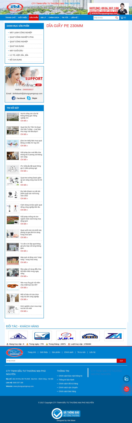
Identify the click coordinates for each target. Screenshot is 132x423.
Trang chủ (10, 17)
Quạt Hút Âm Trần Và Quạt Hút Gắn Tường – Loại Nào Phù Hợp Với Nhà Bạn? (30, 129)
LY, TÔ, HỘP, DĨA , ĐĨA (18, 55)
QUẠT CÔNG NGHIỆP (18, 42)
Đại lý (43, 17)
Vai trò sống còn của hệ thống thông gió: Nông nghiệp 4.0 (29, 116)
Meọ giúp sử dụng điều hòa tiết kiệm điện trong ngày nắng (30, 271)
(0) (123, 17)
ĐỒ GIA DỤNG (15, 60)
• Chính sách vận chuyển (67, 387)
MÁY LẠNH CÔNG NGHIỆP (20, 33)
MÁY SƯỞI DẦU (15, 51)
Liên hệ (74, 17)
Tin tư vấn (81, 352)
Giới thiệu (22, 17)
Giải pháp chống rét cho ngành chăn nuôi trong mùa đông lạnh (30, 219)
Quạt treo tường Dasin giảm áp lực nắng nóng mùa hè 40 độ (31, 180)
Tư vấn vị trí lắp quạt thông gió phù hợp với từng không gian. (30, 246)
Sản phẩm (34, 17)
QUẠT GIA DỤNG (16, 46)
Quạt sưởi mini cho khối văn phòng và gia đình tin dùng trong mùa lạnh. (31, 232)
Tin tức (65, 17)
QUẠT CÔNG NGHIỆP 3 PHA (21, 37)
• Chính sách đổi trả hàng (67, 384)
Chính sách (54, 17)
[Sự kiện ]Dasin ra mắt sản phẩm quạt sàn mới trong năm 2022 (30, 193)
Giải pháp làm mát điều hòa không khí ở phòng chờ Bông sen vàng (31, 154)
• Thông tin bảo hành (65, 380)
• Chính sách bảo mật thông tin (69, 376)
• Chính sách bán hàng (66, 391)
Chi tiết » (24, 121)
